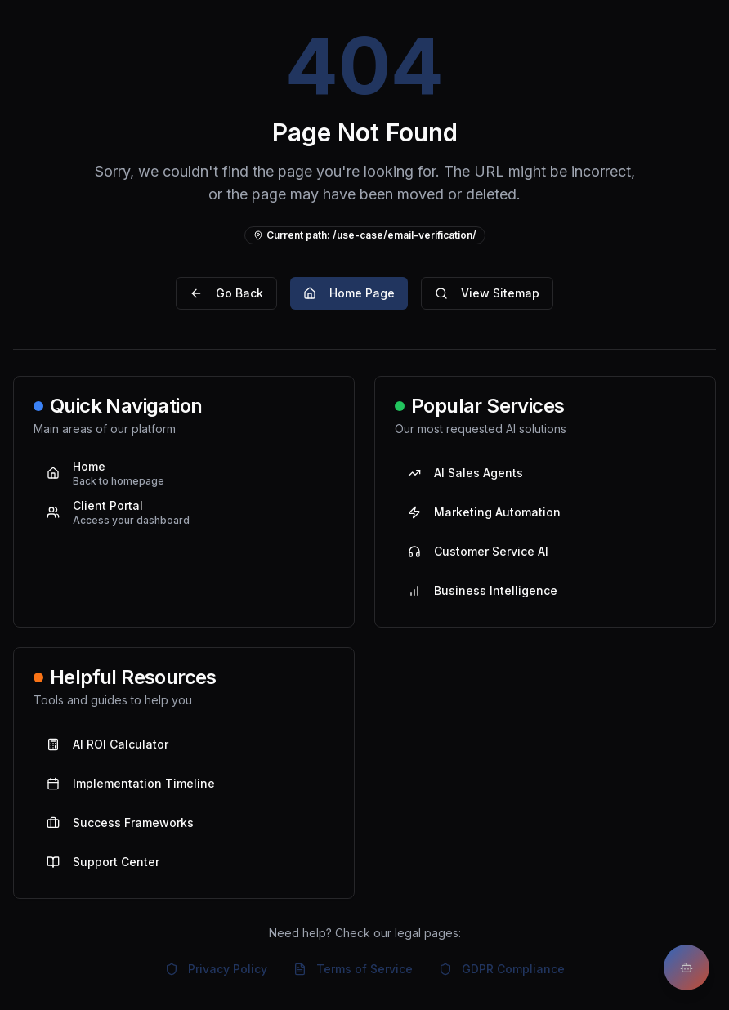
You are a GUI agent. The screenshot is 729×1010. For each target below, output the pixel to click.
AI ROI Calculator (107, 744)
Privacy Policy (216, 969)
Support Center (103, 862)
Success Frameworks (120, 822)
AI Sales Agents (465, 473)
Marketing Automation (484, 512)
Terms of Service (353, 969)
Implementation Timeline (131, 783)
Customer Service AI (478, 551)
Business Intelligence (482, 590)
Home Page (349, 293)
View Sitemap (487, 293)
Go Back (226, 293)
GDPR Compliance (502, 969)
